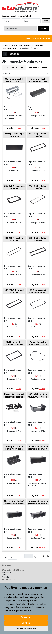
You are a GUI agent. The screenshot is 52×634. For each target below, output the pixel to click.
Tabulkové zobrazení (37, 67)
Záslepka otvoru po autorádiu (14, 135)
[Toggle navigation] (5, 38)
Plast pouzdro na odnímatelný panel (14, 447)
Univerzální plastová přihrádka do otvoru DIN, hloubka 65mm (38, 448)
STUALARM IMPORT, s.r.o (12, 45)
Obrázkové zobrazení (13, 67)
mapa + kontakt (8, 579)
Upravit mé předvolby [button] (26, 628)
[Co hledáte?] (20, 28)
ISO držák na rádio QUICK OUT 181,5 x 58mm (37, 395)
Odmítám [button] (26, 623)
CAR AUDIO (37, 45)
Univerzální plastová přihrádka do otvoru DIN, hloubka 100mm (14, 502)
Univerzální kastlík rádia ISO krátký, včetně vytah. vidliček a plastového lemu (14, 80)
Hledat (43, 28)
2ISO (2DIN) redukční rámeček (14, 187)
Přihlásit (46, 21)
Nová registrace (8, 16)
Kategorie (11, 54)
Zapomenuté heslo (24, 16)
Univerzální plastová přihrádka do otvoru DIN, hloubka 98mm (38, 502)
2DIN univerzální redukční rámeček (38, 291)
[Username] (11, 20)
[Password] (31, 20)
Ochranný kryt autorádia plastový (38, 80)
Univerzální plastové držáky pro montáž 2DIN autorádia (14, 395)
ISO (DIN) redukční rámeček (38, 135)
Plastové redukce (9, 48)
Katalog (27, 45)
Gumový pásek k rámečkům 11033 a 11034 (37, 343)
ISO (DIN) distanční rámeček (14, 291)
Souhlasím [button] (26, 617)
